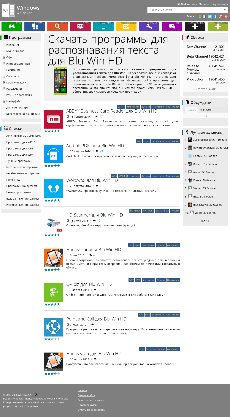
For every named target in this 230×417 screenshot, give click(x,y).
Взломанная (132, 106)
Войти (183, 4)
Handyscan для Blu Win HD (93, 249)
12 (98, 220)
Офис (9, 57)
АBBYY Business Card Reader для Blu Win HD (112, 111)
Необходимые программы (23, 173)
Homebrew (13, 179)
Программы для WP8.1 (21, 142)
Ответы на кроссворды (91, 409)
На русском (158, 106)
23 (101, 151)
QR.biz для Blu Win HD (89, 284)
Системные (13, 76)
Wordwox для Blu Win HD (92, 180)
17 (101, 116)
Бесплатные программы (22, 167)
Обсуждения (199, 102)
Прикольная (172, 106)
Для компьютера (17, 107)
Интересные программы (22, 204)
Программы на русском (21, 186)
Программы (17, 37)
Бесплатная (158, 141)
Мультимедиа (15, 51)
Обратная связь (87, 405)
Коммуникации (16, 82)
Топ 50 (205, 221)
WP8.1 (121, 106)
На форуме (205, 109)
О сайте (82, 390)
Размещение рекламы (91, 400)
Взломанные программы (22, 198)
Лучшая (145, 106)
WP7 (145, 210)
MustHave (135, 210)
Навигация (13, 70)
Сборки (194, 37)
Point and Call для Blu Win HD (96, 319)
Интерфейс (13, 101)
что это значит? (206, 89)
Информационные (18, 63)
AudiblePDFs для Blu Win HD (95, 145)
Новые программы (18, 192)
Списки (12, 128)
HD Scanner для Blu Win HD (94, 215)
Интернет (12, 45)
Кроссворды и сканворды (23, 114)
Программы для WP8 (19, 148)
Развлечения (14, 88)
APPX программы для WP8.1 (23, 136)
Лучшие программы (19, 161)
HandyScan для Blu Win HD (94, 353)
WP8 (139, 141)
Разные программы (19, 95)
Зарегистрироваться (213, 4)
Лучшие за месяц (204, 132)
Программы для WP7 (19, 154)
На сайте (191, 109)
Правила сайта (86, 395)
